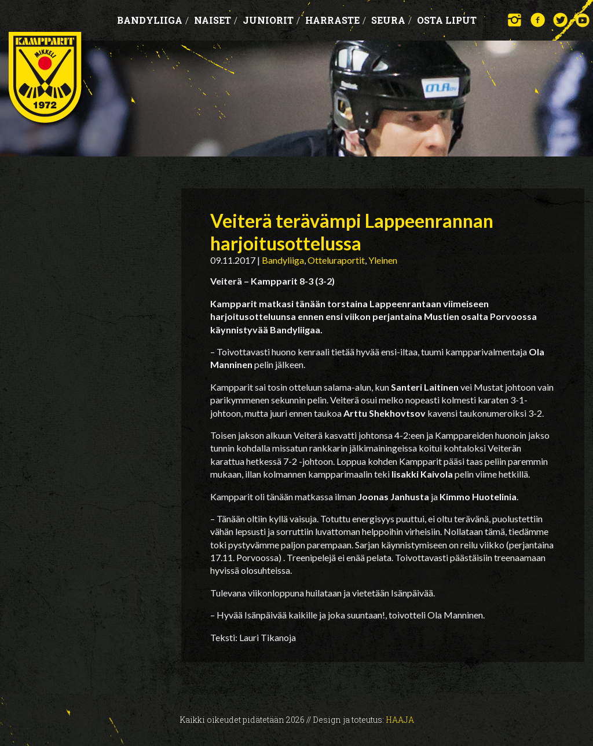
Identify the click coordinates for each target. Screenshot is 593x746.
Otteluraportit (336, 259)
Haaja (400, 719)
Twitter (560, 20)
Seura (391, 20)
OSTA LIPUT (447, 20)
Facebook (537, 20)
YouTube (583, 20)
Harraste (335, 20)
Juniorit (271, 20)
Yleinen (382, 259)
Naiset (215, 20)
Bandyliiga (153, 20)
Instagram (515, 20)
